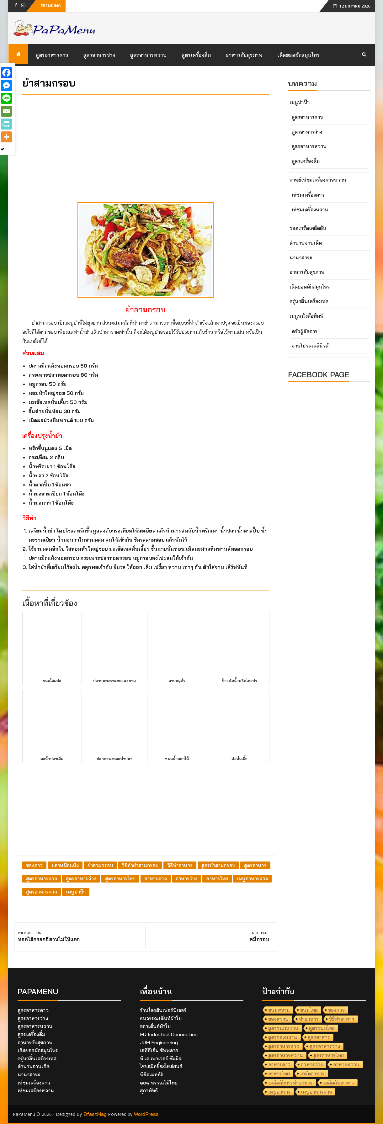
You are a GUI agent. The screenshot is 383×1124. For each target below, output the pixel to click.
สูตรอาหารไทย (120, 878)
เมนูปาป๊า (76, 891)
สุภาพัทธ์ (149, 1090)
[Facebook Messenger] (6, 85)
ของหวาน (278, 1019)
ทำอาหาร (309, 1019)
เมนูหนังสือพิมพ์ (306, 316)
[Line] (6, 98)
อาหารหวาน (346, 1064)
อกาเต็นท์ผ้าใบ (155, 1026)
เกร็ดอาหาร (312, 1073)
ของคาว (34, 865)
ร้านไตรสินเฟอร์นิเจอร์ (163, 1010)
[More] (6, 136)
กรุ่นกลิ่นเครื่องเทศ (309, 301)
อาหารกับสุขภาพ (244, 55)
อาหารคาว (155, 878)
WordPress (146, 1114)
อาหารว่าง (187, 878)
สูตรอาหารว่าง (99, 55)
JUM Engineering (159, 1042)
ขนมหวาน (279, 1010)
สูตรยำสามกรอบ (218, 865)
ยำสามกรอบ (100, 865)
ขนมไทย (309, 1010)
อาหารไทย (217, 878)
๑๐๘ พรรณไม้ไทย (159, 1082)
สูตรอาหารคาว (52, 55)
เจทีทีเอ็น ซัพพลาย (159, 1050)
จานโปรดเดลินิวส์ (310, 345)
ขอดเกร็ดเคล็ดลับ (308, 228)
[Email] (6, 111)
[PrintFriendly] (6, 124)
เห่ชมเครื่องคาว (308, 195)
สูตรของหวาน (282, 1037)
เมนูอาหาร (279, 1092)
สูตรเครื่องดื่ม (196, 55)
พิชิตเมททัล (152, 1074)
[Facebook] (6, 72)
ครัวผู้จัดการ (304, 331)
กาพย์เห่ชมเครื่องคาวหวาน (318, 180)
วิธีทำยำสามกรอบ (140, 865)
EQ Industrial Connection (169, 1034)
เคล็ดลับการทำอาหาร (290, 1082)
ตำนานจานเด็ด (306, 243)
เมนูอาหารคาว (252, 878)
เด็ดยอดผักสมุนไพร (298, 55)
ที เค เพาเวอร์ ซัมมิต (161, 1058)
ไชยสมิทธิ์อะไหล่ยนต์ (161, 1066)
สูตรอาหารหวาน (148, 55)
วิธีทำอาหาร (180, 865)
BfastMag (95, 1114)
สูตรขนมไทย (322, 1028)
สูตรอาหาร (255, 865)
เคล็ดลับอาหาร (338, 1082)
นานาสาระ (301, 257)
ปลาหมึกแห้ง (65, 865)
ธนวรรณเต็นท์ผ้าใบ (161, 1018)
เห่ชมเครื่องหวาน (310, 209)
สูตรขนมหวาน (283, 1028)
